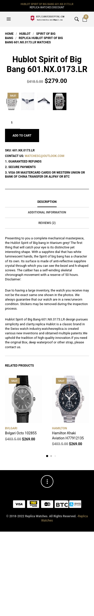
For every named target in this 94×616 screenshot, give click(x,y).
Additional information (47, 297)
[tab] (47, 286)
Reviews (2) (47, 307)
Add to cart (22, 220)
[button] (9, 19)
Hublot (24, 34)
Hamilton (59, 512)
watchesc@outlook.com (44, 240)
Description (46, 286)
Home (9, 34)
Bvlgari (11, 512)
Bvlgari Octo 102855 (21, 517)
